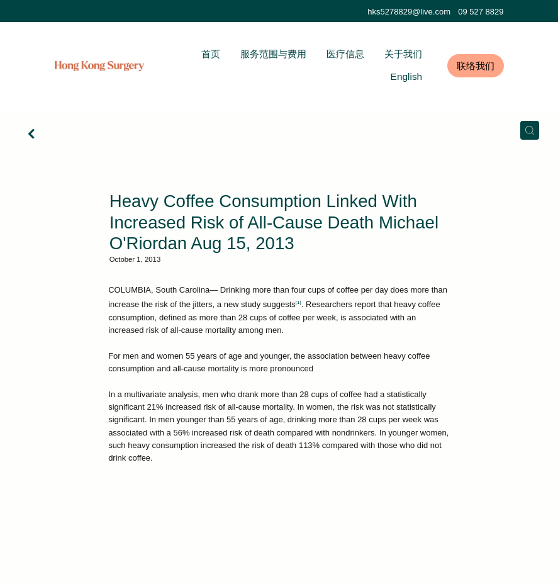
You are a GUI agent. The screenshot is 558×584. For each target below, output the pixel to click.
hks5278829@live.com (408, 11)
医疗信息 (345, 53)
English (407, 76)
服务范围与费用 (273, 53)
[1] (298, 302)
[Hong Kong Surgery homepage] (100, 66)
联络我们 (475, 65)
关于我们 (403, 53)
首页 (210, 53)
